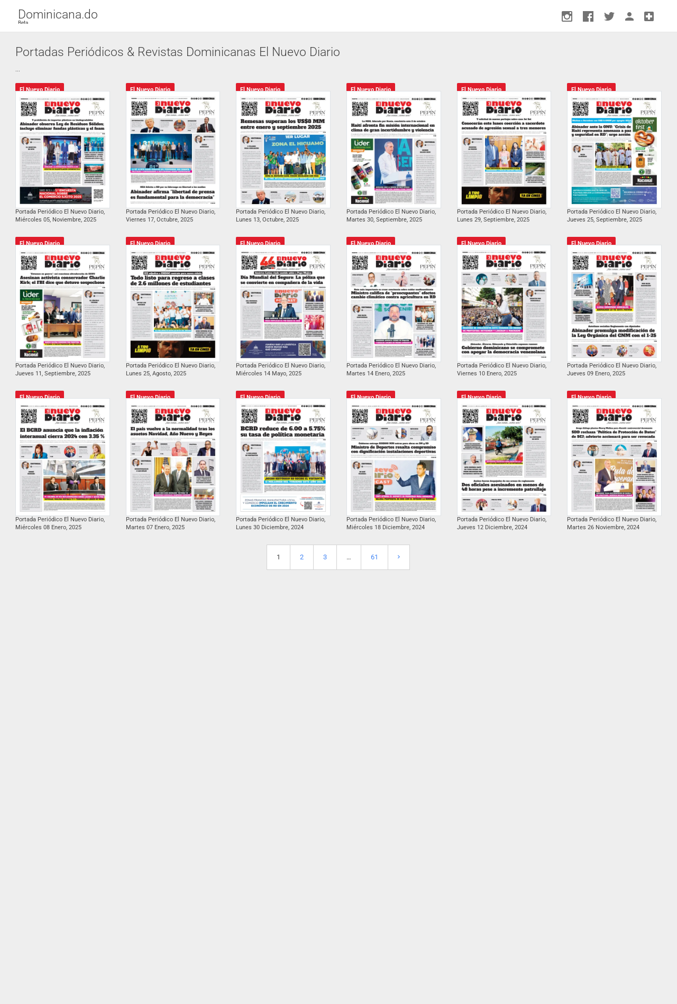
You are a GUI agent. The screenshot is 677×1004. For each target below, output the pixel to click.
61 (374, 557)
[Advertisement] (338, 779)
